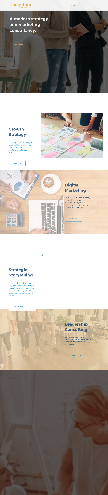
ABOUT (82, 5)
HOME (73, 5)
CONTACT (93, 5)
